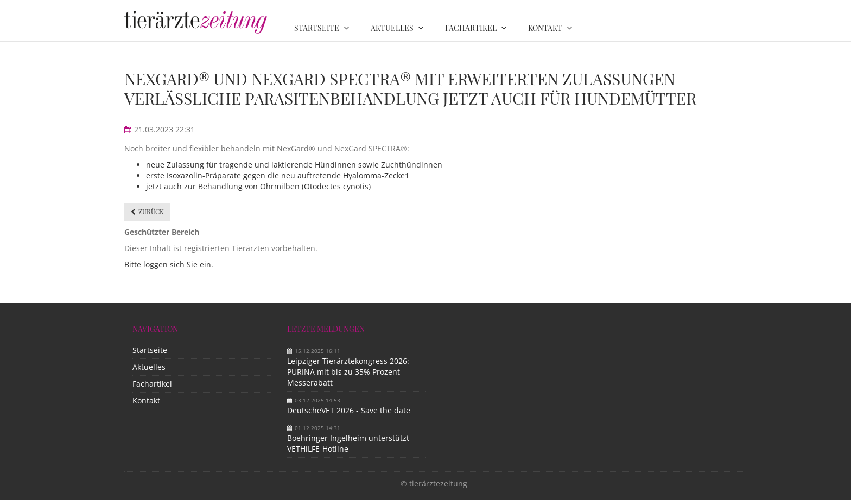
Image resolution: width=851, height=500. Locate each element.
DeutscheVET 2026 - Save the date (348, 410)
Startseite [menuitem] (316, 28)
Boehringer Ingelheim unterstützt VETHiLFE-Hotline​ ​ (348, 443)
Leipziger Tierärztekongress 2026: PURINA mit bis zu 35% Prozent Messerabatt (348, 372)
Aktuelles (149, 367)
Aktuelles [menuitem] (392, 28)
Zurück (151, 211)
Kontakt (146, 400)
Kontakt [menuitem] (545, 28)
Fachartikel (152, 384)
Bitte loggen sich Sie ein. (168, 264)
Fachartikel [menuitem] (471, 28)
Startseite (149, 350)
